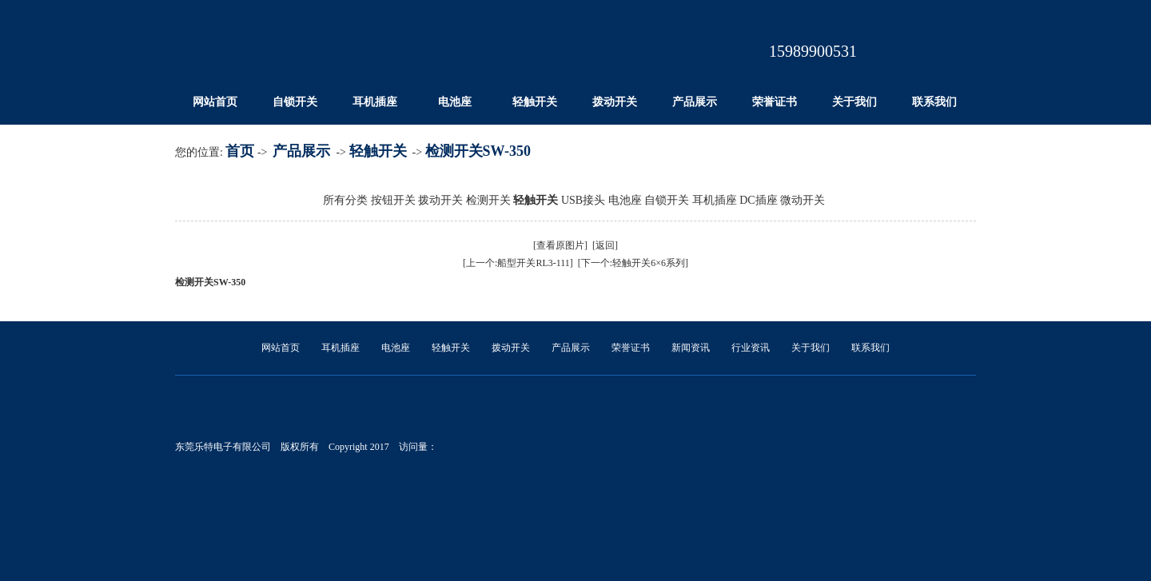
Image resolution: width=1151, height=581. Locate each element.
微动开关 (802, 200)
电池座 (455, 102)
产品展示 (694, 102)
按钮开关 (393, 200)
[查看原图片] (560, 245)
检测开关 (488, 200)
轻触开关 (534, 102)
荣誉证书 (774, 102)
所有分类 (345, 200)
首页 (239, 151)
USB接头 (583, 200)
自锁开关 (295, 102)
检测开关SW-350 (478, 151)
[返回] (605, 245)
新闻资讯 (690, 347)
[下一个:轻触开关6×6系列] (633, 263)
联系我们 (934, 102)
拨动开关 (614, 102)
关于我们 (854, 102)
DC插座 (758, 200)
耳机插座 (374, 102)
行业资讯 (750, 347)
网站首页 (215, 102)
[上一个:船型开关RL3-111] (518, 263)
